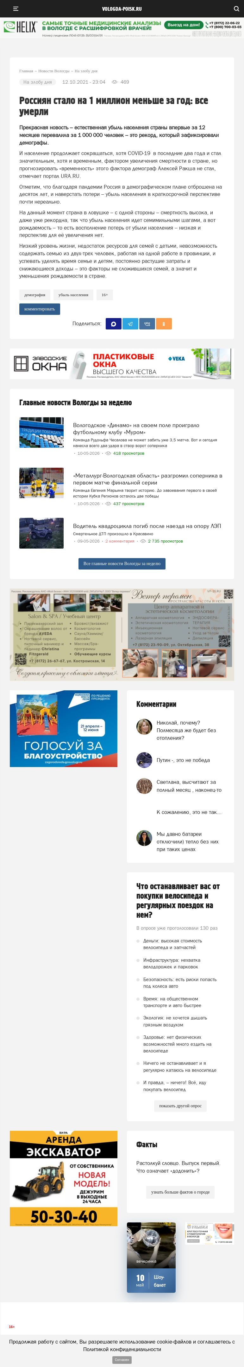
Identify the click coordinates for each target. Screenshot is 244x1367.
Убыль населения (73, 294)
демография (34, 294)
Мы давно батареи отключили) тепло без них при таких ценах (188, 842)
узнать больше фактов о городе (180, 1192)
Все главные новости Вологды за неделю (122, 563)
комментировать (39, 309)
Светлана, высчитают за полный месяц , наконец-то (189, 786)
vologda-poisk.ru (122, 9)
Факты (146, 1144)
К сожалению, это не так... (189, 812)
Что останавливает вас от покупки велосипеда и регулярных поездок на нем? (178, 901)
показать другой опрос (180, 1105)
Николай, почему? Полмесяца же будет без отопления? (186, 730)
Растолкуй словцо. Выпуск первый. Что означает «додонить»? (178, 1167)
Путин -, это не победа (183, 760)
